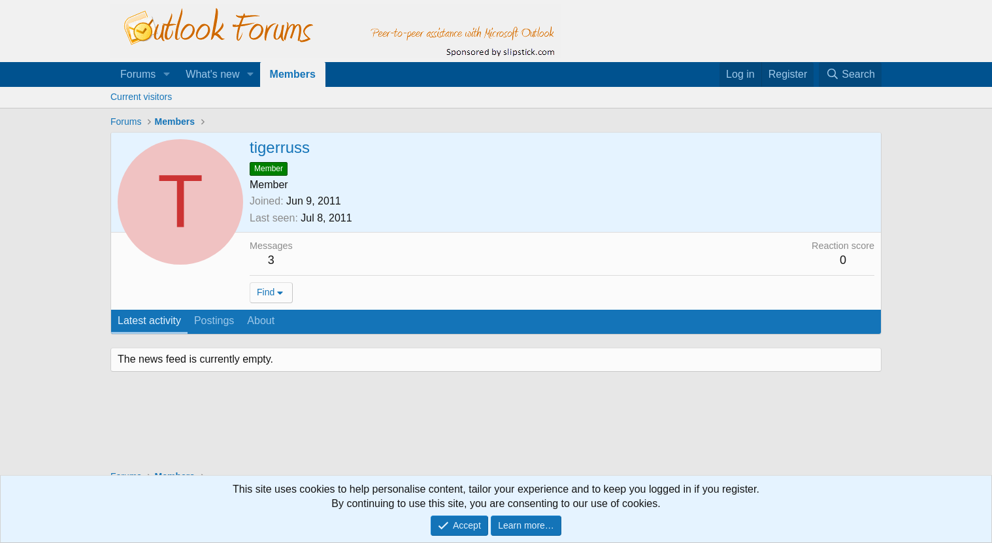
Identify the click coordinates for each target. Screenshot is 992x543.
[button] (166, 74)
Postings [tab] (214, 320)
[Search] (850, 74)
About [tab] (260, 320)
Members (293, 74)
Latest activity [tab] (149, 320)
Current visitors (141, 96)
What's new (212, 74)
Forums (138, 74)
